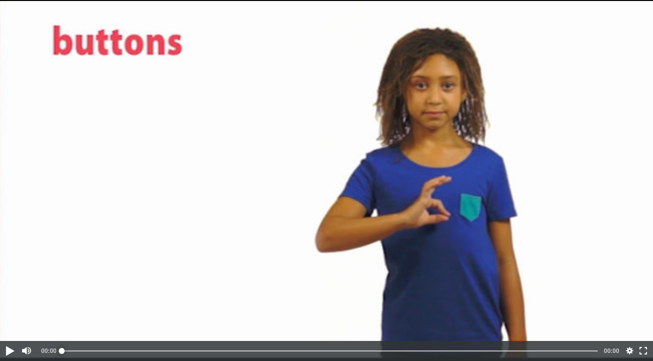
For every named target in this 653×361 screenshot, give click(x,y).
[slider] (330, 351)
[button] (9, 351)
